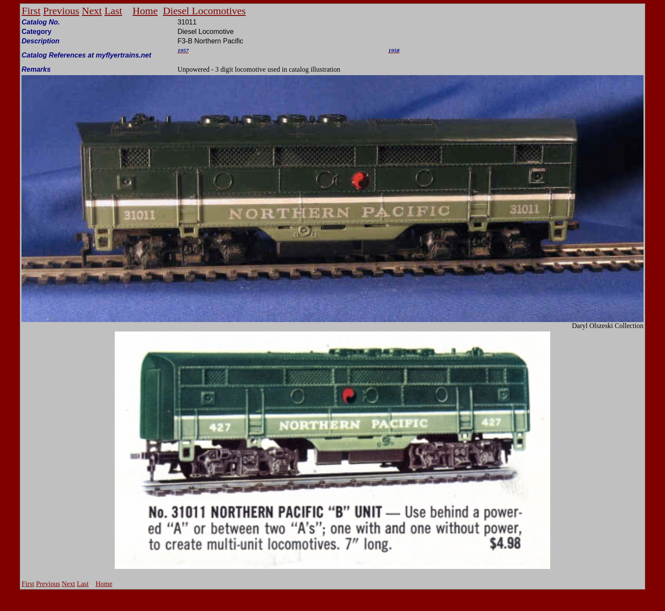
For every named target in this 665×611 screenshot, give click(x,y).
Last (113, 10)
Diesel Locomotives (204, 10)
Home (145, 10)
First (30, 10)
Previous (61, 10)
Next (92, 10)
